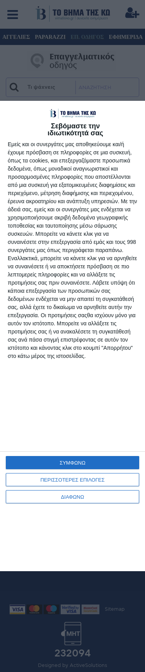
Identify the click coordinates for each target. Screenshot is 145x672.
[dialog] (72, 336)
